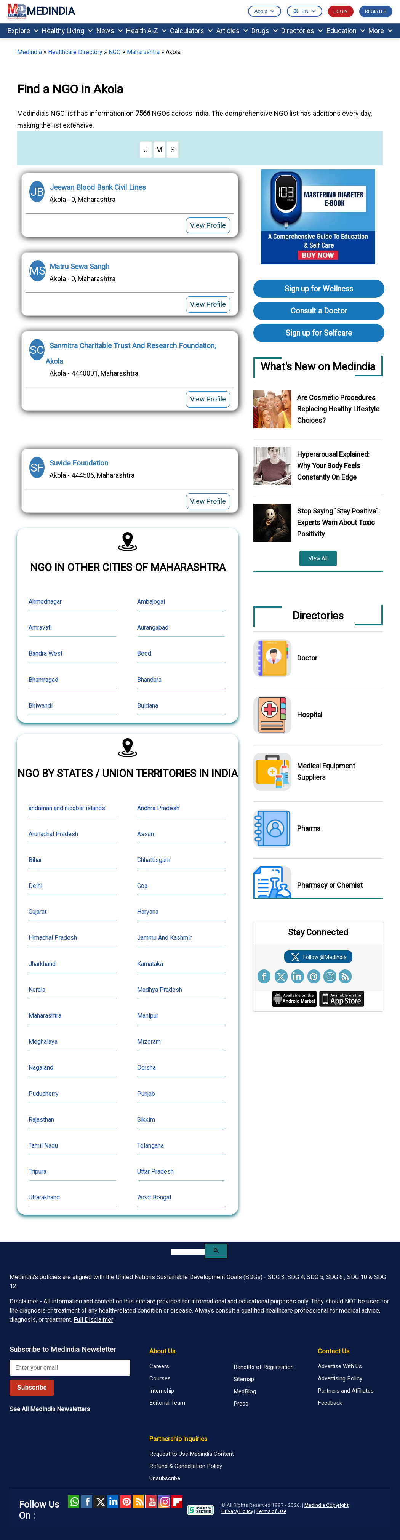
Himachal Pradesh (53, 937)
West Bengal (154, 1197)
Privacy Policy (237, 1511)
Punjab (146, 1093)
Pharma (308, 828)
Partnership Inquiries (178, 1438)
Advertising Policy (340, 1378)
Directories (302, 31)
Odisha (146, 1067)
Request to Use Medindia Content (191, 1453)
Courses (160, 1378)
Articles (232, 31)
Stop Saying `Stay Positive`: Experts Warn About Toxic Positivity (338, 522)
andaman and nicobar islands (67, 808)
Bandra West (45, 653)
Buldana (147, 705)
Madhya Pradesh (159, 989)
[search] (188, 1252)
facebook (86, 1502)
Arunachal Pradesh (53, 834)
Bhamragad (43, 679)
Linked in (112, 1502)
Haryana (147, 911)
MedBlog (245, 1391)
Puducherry (44, 1093)
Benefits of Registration (264, 1367)
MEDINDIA (41, 11)
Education (345, 31)
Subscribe (31, 1387)
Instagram (164, 1502)
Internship (161, 1390)
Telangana (150, 1145)
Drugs (264, 31)
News (109, 31)
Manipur (147, 1015)
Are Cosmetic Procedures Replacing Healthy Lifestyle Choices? (338, 408)
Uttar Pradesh (155, 1171)
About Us (162, 1351)
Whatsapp (73, 1502)
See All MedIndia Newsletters (50, 1409)
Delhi (35, 885)
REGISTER (376, 11)
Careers (159, 1366)
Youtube (151, 1502)
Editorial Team (167, 1402)
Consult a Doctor (319, 310)
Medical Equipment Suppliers (326, 771)
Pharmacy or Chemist (330, 885)
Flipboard (176, 1502)
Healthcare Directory (75, 52)
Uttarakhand (44, 1197)
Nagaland (41, 1067)
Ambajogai (151, 601)
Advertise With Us (340, 1366)
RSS (138, 1502)
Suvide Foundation (79, 463)
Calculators (191, 31)
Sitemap (244, 1379)
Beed (144, 653)
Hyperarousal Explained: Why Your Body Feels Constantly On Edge (333, 465)
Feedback (330, 1402)
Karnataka (150, 963)
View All (318, 558)
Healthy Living (67, 31)
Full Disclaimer (93, 1319)
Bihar (35, 860)
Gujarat (37, 911)
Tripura (37, 1171)
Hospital (309, 715)
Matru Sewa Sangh (79, 266)
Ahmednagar (45, 601)
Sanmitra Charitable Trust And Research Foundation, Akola (131, 353)
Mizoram (149, 1041)
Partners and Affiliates (346, 1390)
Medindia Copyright (326, 1505)
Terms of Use (271, 1511)
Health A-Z (146, 31)
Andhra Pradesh (158, 808)
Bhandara (149, 679)
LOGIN (341, 11)
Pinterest (125, 1502)
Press (241, 1403)
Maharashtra (143, 52)
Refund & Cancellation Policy (185, 1466)
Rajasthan (41, 1119)
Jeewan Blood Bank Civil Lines (98, 187)
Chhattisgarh (153, 860)
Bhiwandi (41, 705)
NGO (115, 52)
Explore (23, 31)
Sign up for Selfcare (319, 332)
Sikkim (146, 1119)
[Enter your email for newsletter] (70, 1368)
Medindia (29, 52)
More (380, 31)
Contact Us (333, 1351)
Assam (146, 834)
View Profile (208, 225)
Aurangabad (152, 627)
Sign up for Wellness (319, 288)
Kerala (37, 989)
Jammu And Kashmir (164, 937)
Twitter (99, 1502)
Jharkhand (42, 963)
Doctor (307, 658)
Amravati (40, 627)
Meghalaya (43, 1041)
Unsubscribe (164, 1478)
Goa (142, 885)
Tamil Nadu (43, 1145)
